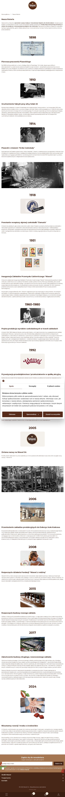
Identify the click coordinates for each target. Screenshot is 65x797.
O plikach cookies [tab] (53, 386)
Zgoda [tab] (11, 386)
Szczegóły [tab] (32, 386)
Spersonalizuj (33, 414)
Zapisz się (58, 763)
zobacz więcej (24, 769)
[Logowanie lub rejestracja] (58, 794)
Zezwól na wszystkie (53, 414)
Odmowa (12, 414)
